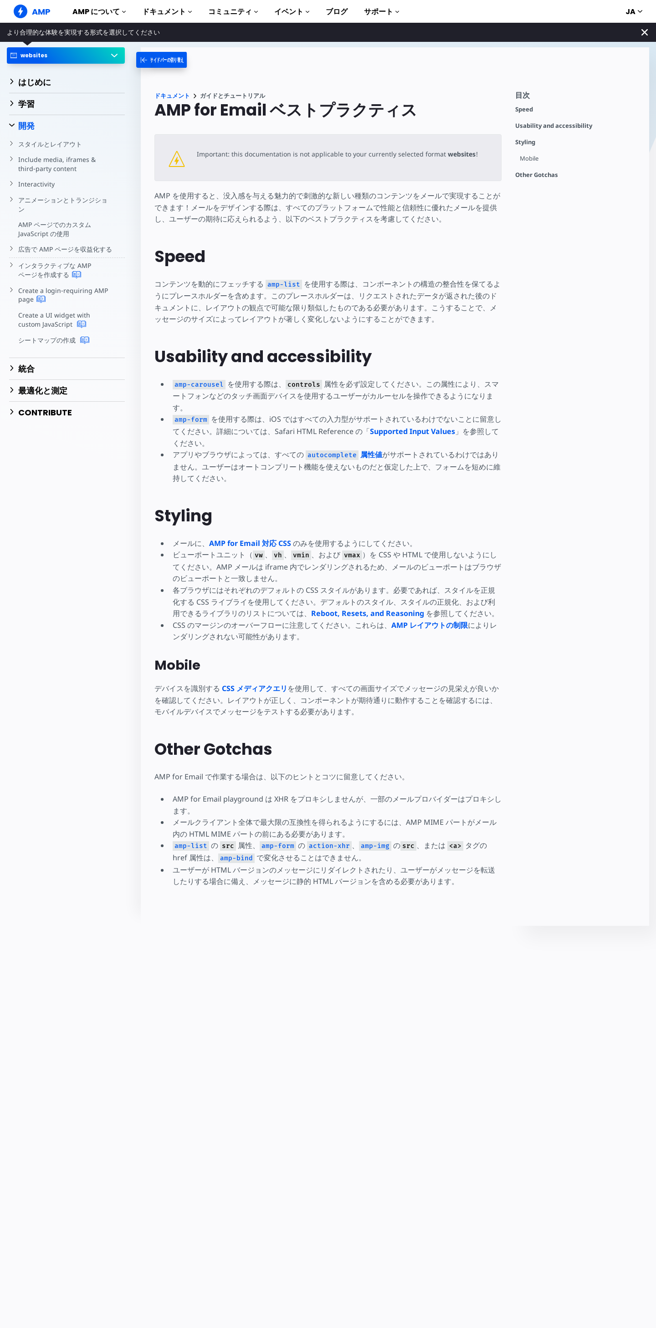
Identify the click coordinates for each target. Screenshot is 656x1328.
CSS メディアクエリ (254, 688)
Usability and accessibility (553, 126)
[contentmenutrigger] (577, 98)
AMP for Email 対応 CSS (250, 543)
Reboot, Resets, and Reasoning (367, 613)
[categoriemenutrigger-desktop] (173, 60)
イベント (291, 11)
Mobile (529, 158)
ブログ (337, 11)
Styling (525, 142)
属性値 (343, 454)
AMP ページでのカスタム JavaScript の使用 (54, 229)
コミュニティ (233, 11)
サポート (381, 11)
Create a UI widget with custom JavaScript (65, 320)
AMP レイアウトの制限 (429, 625)
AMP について (99, 11)
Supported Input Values (411, 431)
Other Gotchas (536, 175)
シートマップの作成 (53, 340)
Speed (524, 109)
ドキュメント (167, 11)
